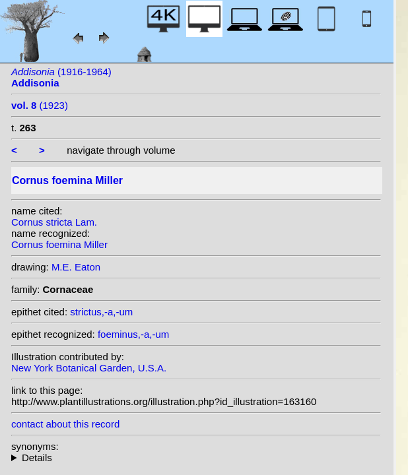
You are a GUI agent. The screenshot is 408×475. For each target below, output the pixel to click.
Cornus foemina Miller (59, 244)
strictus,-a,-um (101, 311)
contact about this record (65, 423)
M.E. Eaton (75, 266)
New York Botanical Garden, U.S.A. (88, 367)
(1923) (39, 105)
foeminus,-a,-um (133, 334)
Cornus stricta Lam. (54, 222)
